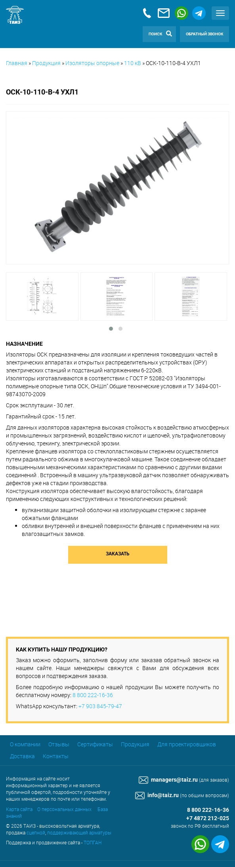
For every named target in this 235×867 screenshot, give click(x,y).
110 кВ (132, 63)
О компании (25, 744)
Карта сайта (19, 809)
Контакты (56, 756)
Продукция (46, 63)
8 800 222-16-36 (93, 695)
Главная (16, 63)
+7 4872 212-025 (207, 818)
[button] (111, 329)
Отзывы (58, 744)
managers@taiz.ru (168, 779)
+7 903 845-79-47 (100, 706)
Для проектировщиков (186, 744)
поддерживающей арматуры (79, 832)
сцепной (36, 832)
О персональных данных (64, 809)
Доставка (22, 756)
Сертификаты (95, 744)
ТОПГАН (92, 842)
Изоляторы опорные (92, 63)
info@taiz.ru (157, 795)
